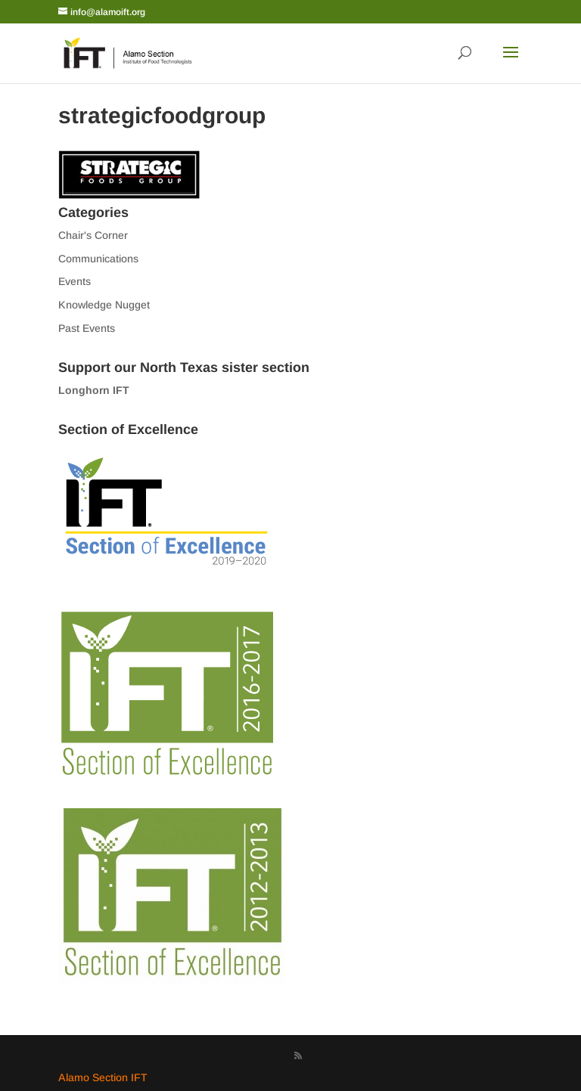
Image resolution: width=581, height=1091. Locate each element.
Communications (98, 259)
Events (74, 281)
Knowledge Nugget (104, 305)
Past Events (86, 328)
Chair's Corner (93, 235)
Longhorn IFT (93, 390)
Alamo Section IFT (103, 1077)
